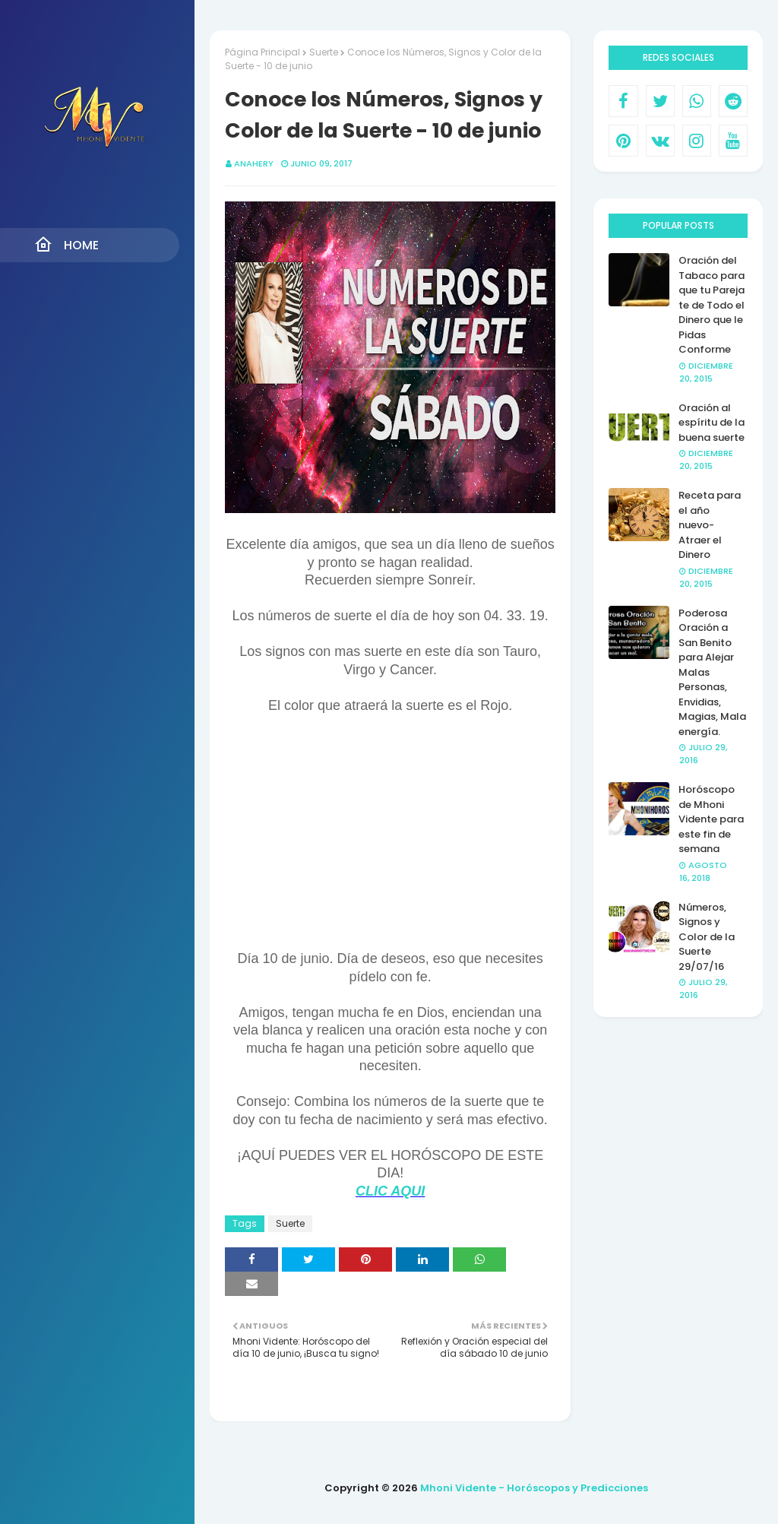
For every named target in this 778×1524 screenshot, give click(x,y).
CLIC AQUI (390, 1191)
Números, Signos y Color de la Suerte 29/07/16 (706, 937)
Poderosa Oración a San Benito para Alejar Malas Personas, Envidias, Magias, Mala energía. (712, 672)
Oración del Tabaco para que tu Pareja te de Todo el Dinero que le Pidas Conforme (711, 304)
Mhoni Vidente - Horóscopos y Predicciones (534, 1488)
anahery (254, 163)
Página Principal (262, 52)
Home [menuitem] (66, 245)
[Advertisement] (390, 839)
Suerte (323, 52)
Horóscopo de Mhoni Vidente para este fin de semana (711, 819)
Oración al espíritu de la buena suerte (711, 423)
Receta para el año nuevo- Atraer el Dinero (709, 525)
